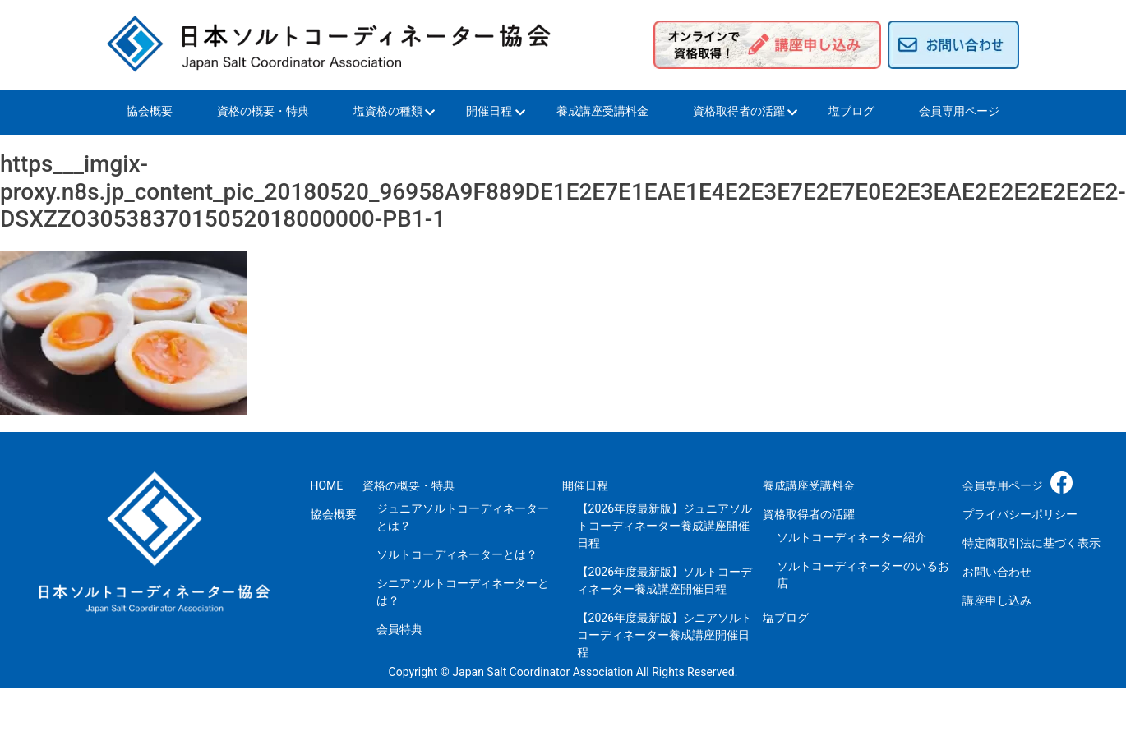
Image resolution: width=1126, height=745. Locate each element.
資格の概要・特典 (263, 110)
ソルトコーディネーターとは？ (457, 554)
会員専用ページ (959, 110)
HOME (327, 485)
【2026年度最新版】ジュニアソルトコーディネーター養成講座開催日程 (664, 526)
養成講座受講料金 (602, 110)
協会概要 (150, 110)
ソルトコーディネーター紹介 (851, 537)
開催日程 (489, 110)
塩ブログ (851, 110)
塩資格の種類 (387, 110)
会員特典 (399, 629)
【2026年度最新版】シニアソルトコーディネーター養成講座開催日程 (664, 635)
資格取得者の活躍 (739, 110)
